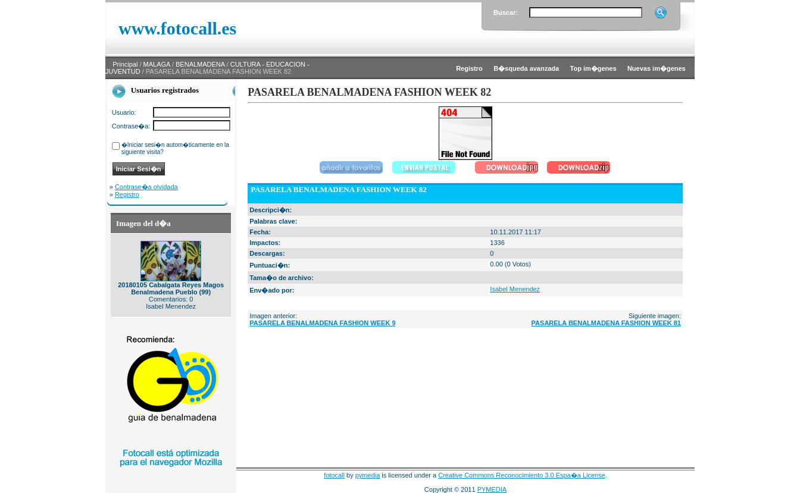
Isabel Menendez (515, 289)
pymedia (367, 475)
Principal (125, 64)
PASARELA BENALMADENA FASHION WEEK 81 (606, 322)
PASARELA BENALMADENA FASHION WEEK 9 (322, 322)
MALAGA (156, 64)
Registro (127, 194)
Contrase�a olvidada (146, 186)
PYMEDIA (492, 489)
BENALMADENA (200, 64)
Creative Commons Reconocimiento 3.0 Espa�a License (521, 475)
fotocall (334, 475)
